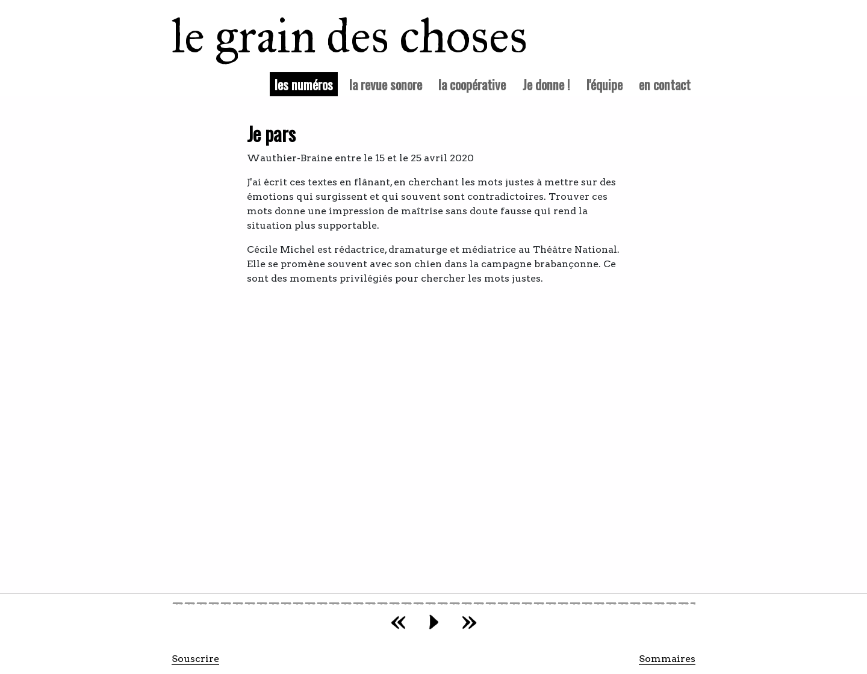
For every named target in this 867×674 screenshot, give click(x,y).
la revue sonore (385, 84)
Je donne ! (546, 84)
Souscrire (195, 658)
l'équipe (604, 84)
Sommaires (667, 658)
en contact (665, 84)
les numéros (306, 83)
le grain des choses (334, 36)
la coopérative (472, 84)
